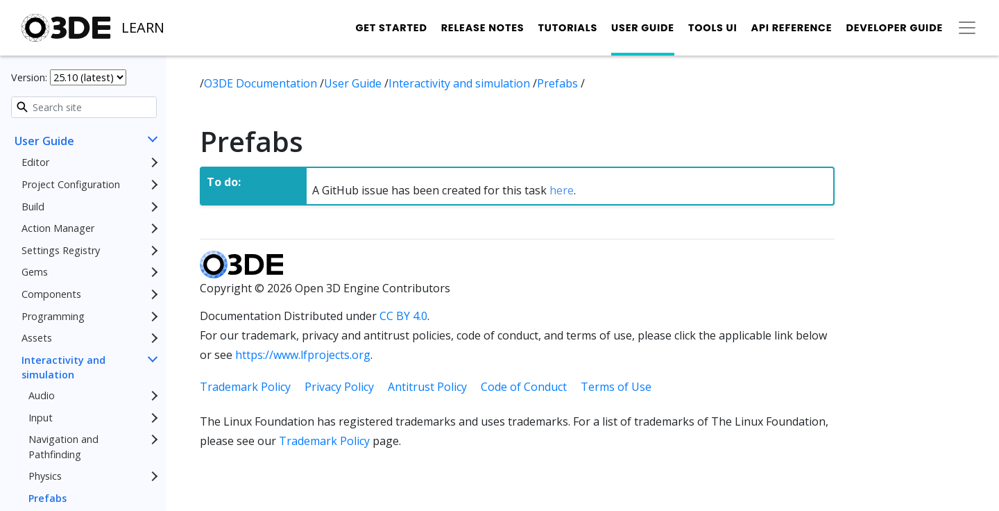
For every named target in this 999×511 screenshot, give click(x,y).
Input (40, 417)
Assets (37, 337)
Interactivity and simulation (63, 367)
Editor (35, 162)
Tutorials (567, 28)
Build (33, 206)
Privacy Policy (339, 386)
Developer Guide (894, 28)
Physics (45, 476)
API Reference (791, 28)
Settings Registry (61, 250)
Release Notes (482, 28)
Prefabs (47, 498)
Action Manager (58, 228)
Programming (53, 316)
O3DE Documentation (262, 83)
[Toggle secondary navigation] (967, 28)
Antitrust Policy (427, 386)
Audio (41, 395)
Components (51, 294)
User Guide (642, 28)
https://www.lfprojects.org (302, 354)
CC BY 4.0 (403, 316)
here (561, 190)
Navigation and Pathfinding (63, 447)
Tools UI (712, 28)
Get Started (391, 28)
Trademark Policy (245, 386)
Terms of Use (616, 386)
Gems (35, 271)
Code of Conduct (524, 386)
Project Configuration (71, 184)
